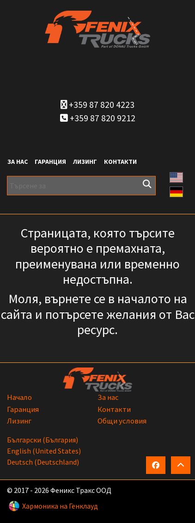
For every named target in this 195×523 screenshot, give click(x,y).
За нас (17, 161)
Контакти (120, 161)
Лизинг (85, 161)
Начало (19, 397)
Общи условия (122, 421)
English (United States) (44, 450)
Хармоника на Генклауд (60, 506)
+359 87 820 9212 (97, 118)
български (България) (42, 439)
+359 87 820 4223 (97, 104)
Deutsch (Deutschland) (43, 462)
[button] (176, 176)
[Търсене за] (81, 185)
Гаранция (50, 161)
